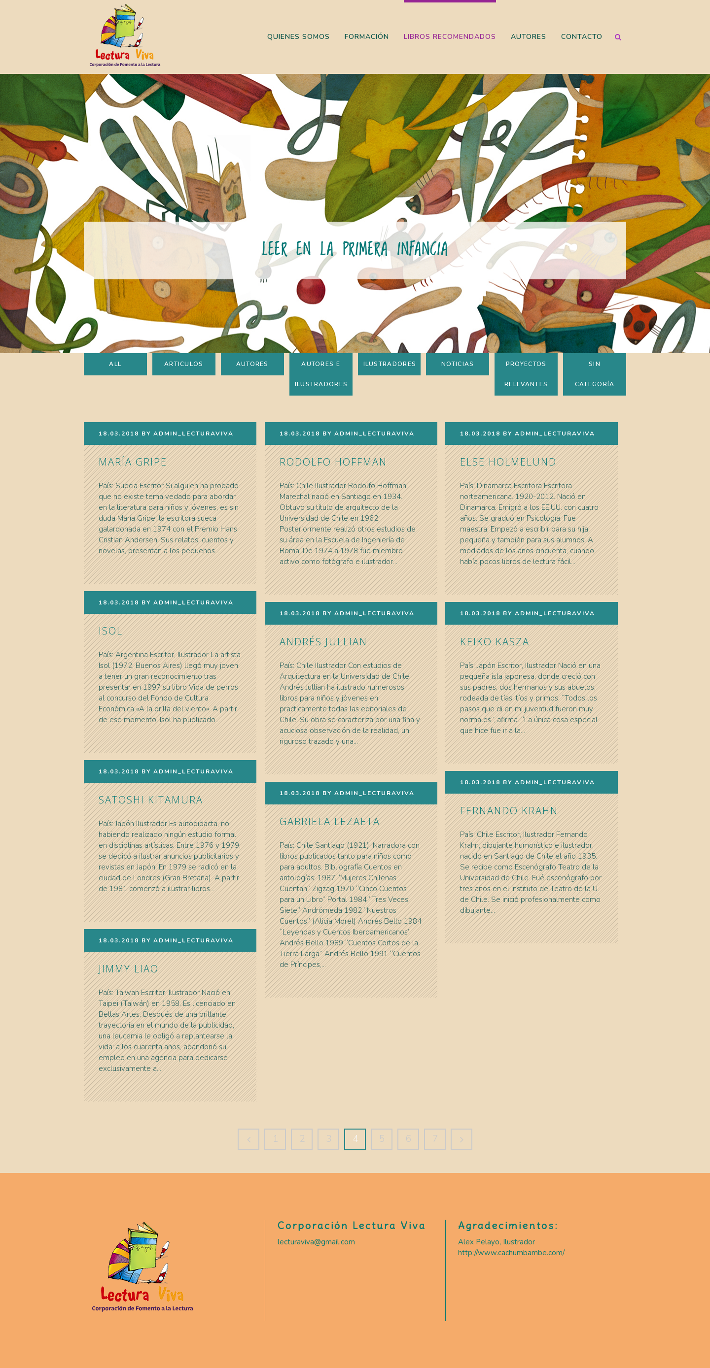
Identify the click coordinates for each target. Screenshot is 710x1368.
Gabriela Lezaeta (330, 821)
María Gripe (133, 461)
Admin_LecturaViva (193, 433)
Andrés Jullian (323, 641)
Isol (111, 630)
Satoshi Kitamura (151, 799)
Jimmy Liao (129, 968)
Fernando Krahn (509, 810)
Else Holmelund (508, 461)
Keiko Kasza (495, 641)
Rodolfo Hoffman (333, 461)
